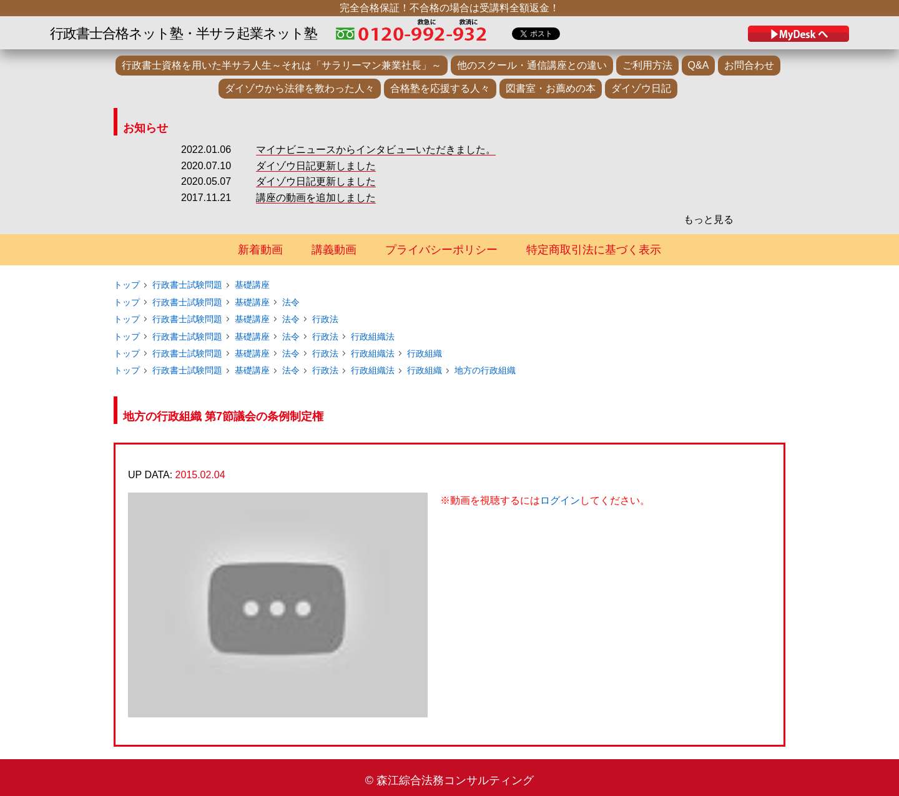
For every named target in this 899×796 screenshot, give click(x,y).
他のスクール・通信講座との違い (532, 65)
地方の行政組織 (485, 370)
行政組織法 (373, 336)
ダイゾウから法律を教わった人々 (300, 88)
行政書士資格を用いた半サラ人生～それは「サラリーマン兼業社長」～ (281, 65)
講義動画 (334, 249)
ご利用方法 (647, 65)
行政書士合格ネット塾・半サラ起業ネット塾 (183, 33)
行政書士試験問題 (187, 285)
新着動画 (260, 249)
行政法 (325, 319)
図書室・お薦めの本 (551, 88)
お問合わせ (749, 65)
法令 (291, 302)
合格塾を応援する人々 (440, 88)
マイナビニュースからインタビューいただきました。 (376, 149)
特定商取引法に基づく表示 (593, 249)
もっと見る (709, 219)
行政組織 (424, 353)
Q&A (698, 65)
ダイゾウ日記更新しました (316, 165)
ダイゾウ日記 (641, 88)
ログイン (560, 500)
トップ (127, 285)
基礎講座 (252, 285)
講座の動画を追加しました (316, 197)
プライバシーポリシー (441, 249)
